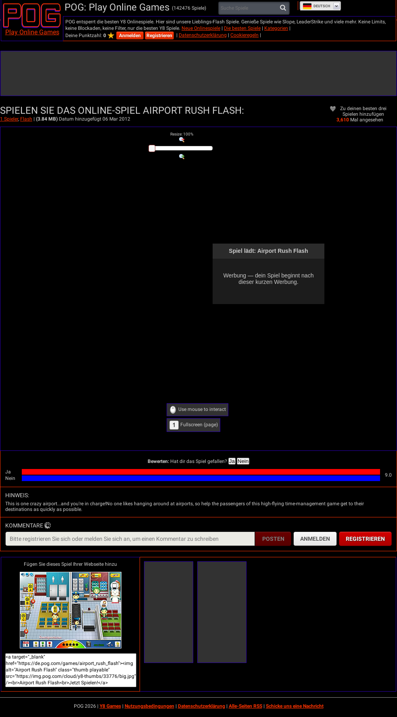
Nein (243, 461)
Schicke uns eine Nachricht (295, 706)
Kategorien (276, 28)
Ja (232, 461)
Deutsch (316, 6)
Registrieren (159, 35)
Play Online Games (32, 32)
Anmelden (130, 35)
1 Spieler (9, 119)
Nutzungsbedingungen (149, 706)
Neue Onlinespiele (201, 28)
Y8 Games (110, 706)
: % (181, 134)
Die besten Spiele (242, 28)
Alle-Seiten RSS (245, 706)
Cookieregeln (244, 35)
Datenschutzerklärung (203, 35)
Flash (26, 119)
